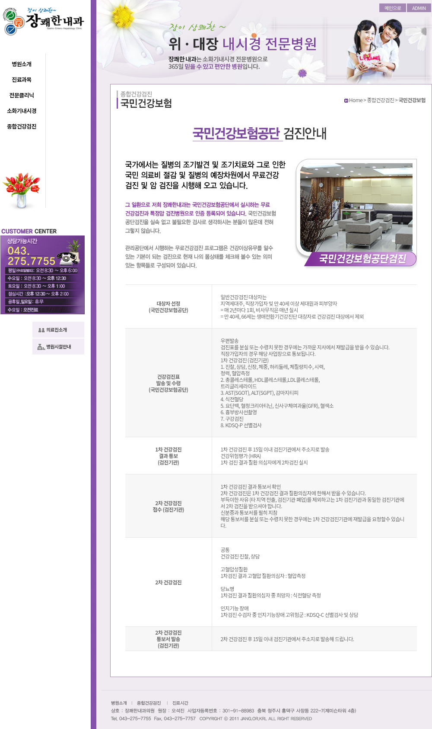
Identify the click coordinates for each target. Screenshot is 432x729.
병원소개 (21, 64)
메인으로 (392, 7)
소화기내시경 (21, 110)
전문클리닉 (22, 95)
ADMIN (419, 7)
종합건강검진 (21, 126)
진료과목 (21, 79)
